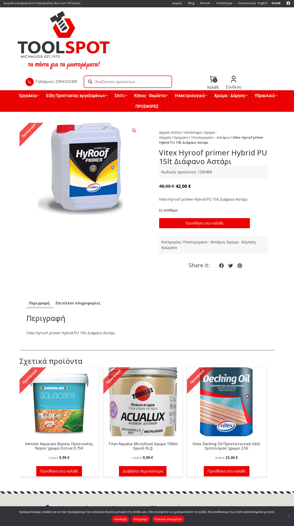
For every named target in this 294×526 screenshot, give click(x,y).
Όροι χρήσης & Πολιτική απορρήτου (175, 494)
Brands (205, 3)
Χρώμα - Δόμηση (240, 208)
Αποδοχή (120, 519)
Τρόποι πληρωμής (163, 483)
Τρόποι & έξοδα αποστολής (169, 488)
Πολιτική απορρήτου (168, 519)
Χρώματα (181, 104)
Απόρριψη (141, 519)
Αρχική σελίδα (170, 99)
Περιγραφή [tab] (39, 270)
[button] (134, 97)
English (263, 3)
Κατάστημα (224, 3)
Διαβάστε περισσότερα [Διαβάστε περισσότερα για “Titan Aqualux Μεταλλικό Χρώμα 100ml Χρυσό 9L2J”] (142, 438)
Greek (276, 3)
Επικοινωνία (247, 3)
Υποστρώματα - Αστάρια (210, 104)
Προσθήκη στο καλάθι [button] (59, 438)
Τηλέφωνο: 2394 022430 (121, 31)
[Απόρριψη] (288, 516)
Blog (191, 3)
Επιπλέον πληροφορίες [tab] (78, 270)
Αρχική (177, 3)
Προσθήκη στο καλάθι (204, 189)
